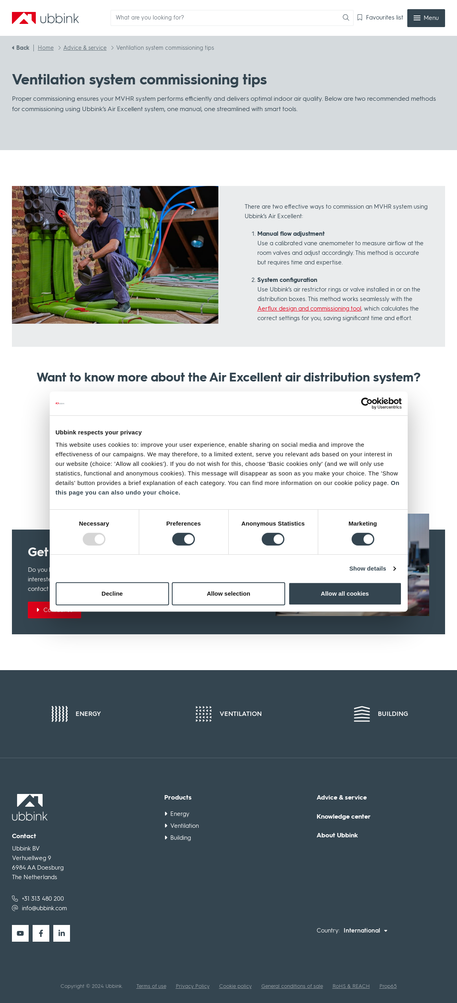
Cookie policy (235, 986)
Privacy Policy (193, 986)
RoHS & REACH (351, 986)
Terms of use (151, 986)
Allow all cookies (345, 593)
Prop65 (388, 986)
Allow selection (228, 593)
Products (178, 797)
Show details (367, 568)
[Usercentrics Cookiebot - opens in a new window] (367, 403)
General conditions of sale (292, 986)
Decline (112, 593)
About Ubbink (337, 835)
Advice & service (342, 797)
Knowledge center (344, 816)
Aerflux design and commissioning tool (309, 308)
